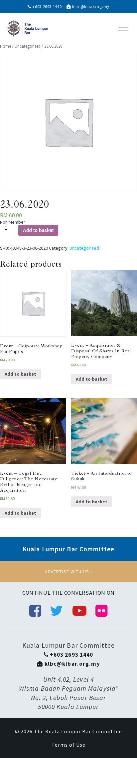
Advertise (68, 571)
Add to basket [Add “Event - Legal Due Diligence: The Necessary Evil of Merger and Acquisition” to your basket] (20, 513)
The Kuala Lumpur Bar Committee (78, 731)
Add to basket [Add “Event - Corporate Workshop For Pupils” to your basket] (20, 374)
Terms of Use (68, 744)
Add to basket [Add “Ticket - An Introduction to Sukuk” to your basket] (91, 502)
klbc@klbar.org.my (88, 6)
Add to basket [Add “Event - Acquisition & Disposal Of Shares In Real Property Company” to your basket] (91, 379)
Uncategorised (28, 46)
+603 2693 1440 (45, 6)
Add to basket (38, 230)
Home (5, 46)
